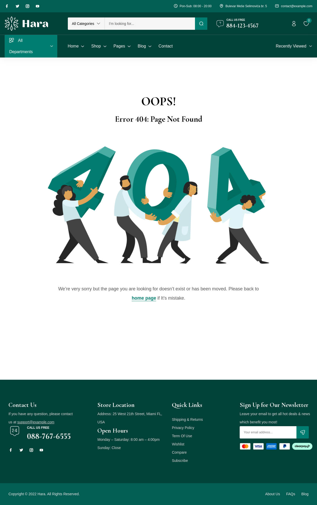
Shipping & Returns (187, 419)
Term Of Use (182, 436)
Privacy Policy (183, 428)
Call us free (235, 19)
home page (144, 298)
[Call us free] (220, 23)
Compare (179, 452)
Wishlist (178, 444)
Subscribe (180, 461)
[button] (86, 23)
